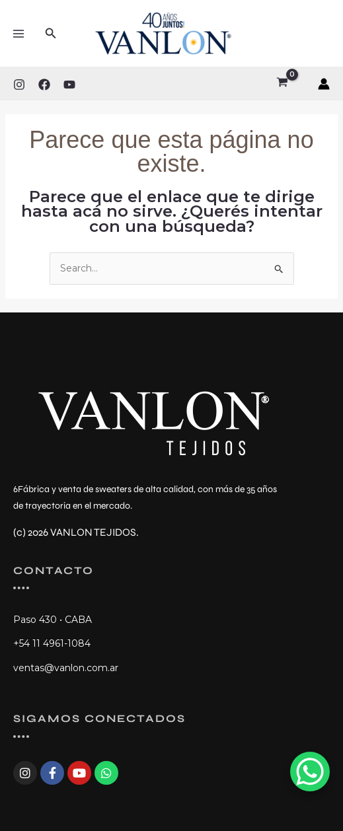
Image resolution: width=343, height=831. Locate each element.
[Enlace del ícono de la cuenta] (324, 84)
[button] (51, 33)
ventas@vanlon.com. (61, 668)
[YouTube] (69, 84)
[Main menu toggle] (18, 33)
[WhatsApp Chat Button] (310, 771)
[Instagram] (19, 84)
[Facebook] (44, 84)
